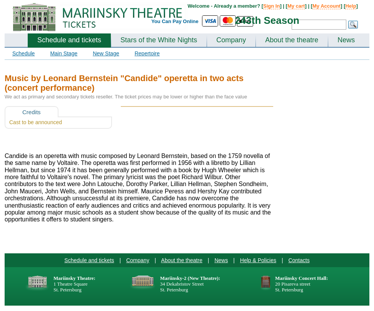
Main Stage (63, 53)
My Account (326, 6)
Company (231, 40)
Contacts (298, 260)
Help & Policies (258, 260)
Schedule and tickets (69, 40)
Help (350, 6)
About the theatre (291, 40)
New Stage (106, 53)
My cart (296, 6)
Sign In (271, 6)
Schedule (23, 53)
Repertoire (147, 53)
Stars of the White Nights (158, 40)
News (346, 40)
